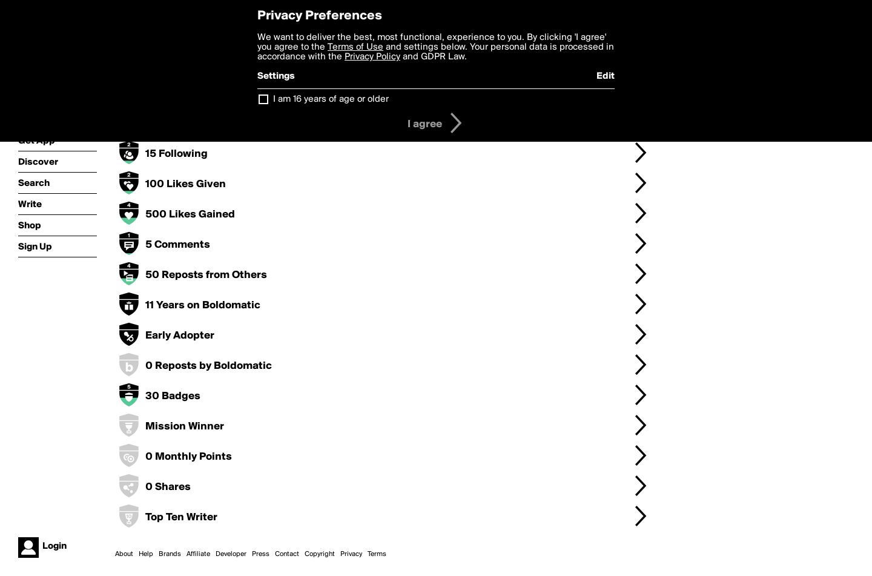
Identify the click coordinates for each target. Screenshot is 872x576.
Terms (377, 554)
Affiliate (198, 554)
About (124, 554)
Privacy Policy (372, 57)
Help (146, 554)
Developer (231, 554)
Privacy (351, 554)
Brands (170, 554)
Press (260, 554)
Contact (287, 554)
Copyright (320, 554)
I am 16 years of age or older (331, 99)
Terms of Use (355, 47)
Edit (605, 76)
